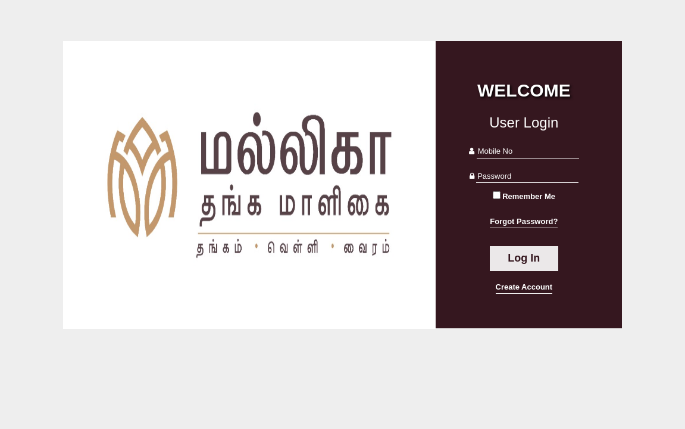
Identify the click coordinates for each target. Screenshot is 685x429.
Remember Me (528, 196)
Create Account (524, 286)
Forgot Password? (524, 221)
